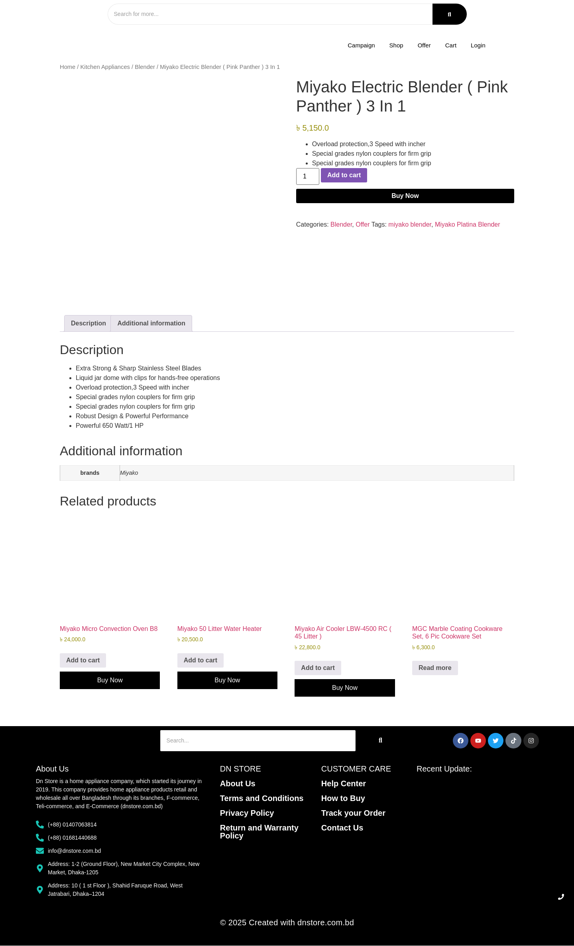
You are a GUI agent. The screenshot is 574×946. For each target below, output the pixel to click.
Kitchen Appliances (105, 68)
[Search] (267, 14)
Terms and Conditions (262, 798)
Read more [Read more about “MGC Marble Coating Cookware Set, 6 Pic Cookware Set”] (435, 668)
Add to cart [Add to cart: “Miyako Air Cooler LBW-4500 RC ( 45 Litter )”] (317, 668)
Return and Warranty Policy (259, 832)
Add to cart (344, 175)
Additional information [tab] (151, 324)
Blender (145, 68)
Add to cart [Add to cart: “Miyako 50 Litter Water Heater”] (200, 660)
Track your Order (353, 813)
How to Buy (343, 798)
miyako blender (409, 225)
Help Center (343, 784)
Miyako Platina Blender (467, 225)
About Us (238, 784)
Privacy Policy (247, 813)
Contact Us (342, 828)
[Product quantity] (307, 177)
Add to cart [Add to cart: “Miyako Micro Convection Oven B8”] (83, 660)
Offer (363, 225)
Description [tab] (88, 324)
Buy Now (405, 196)
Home (67, 68)
